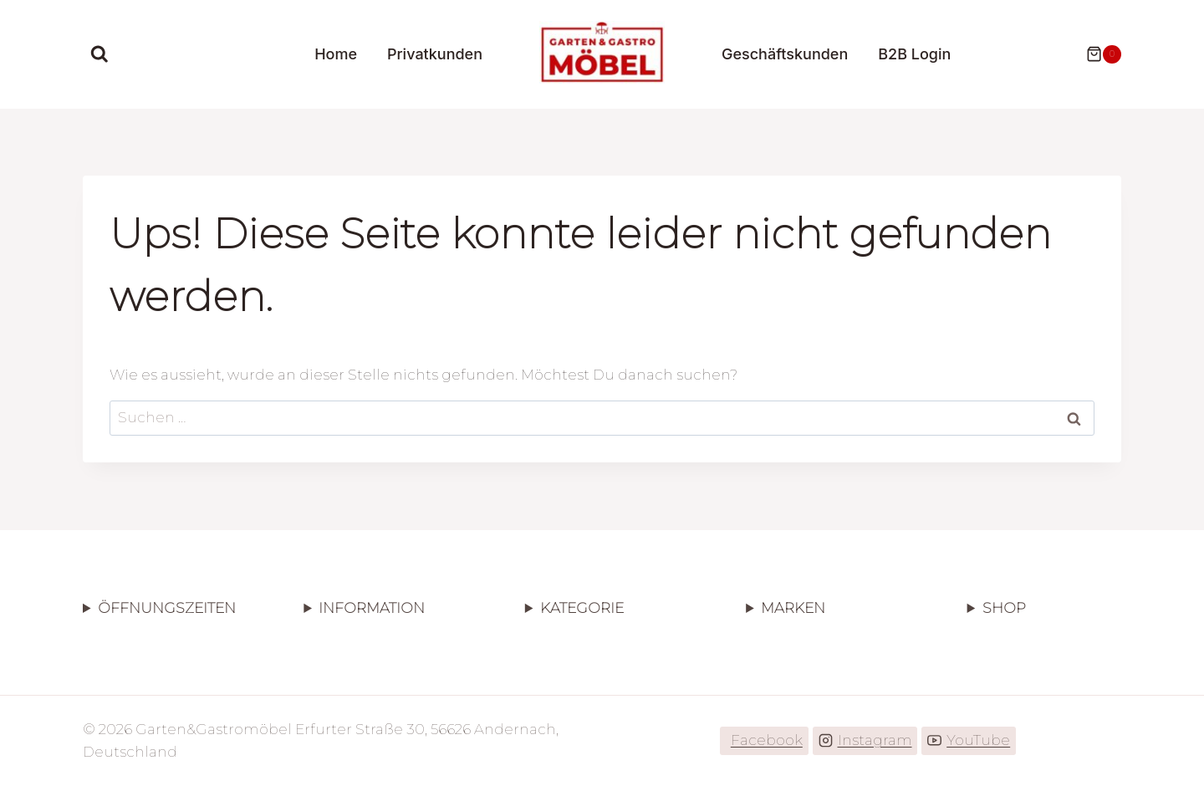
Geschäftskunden (785, 54)
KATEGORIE (582, 608)
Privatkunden (434, 54)
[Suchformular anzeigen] (99, 54)
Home (335, 54)
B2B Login (914, 54)
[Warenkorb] (1095, 54)
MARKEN (793, 608)
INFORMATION (372, 608)
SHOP (1004, 608)
